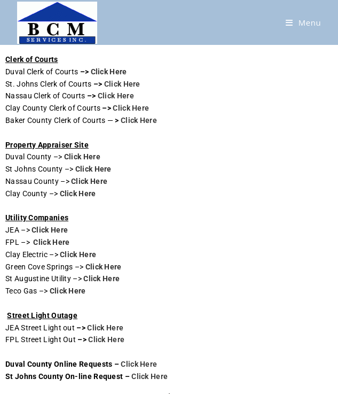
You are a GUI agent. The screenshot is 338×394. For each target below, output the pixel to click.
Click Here (109, 71)
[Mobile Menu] (303, 22)
